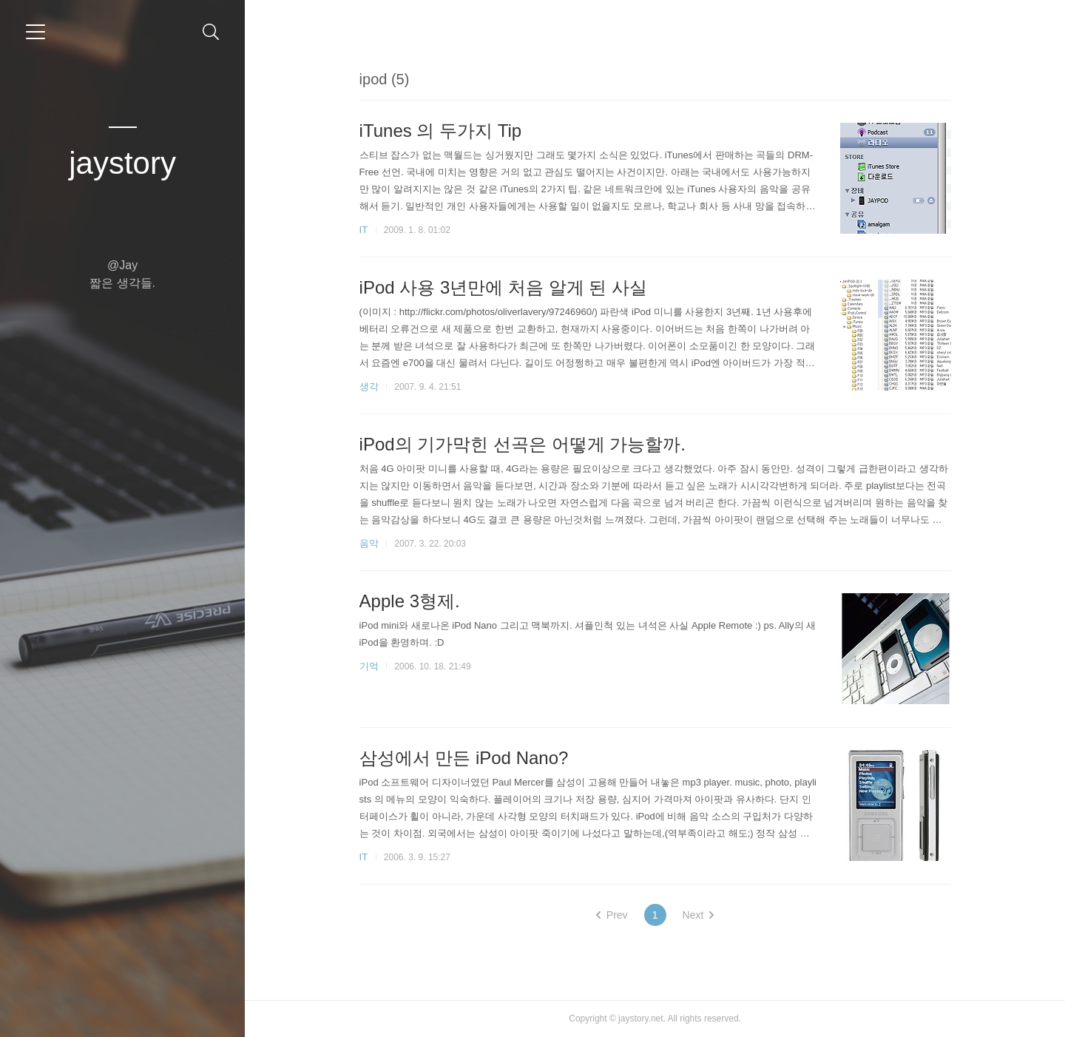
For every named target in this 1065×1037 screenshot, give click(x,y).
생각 (369, 386)
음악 (369, 543)
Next (698, 915)
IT (363, 229)
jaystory (122, 163)
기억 (369, 666)
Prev (612, 915)
